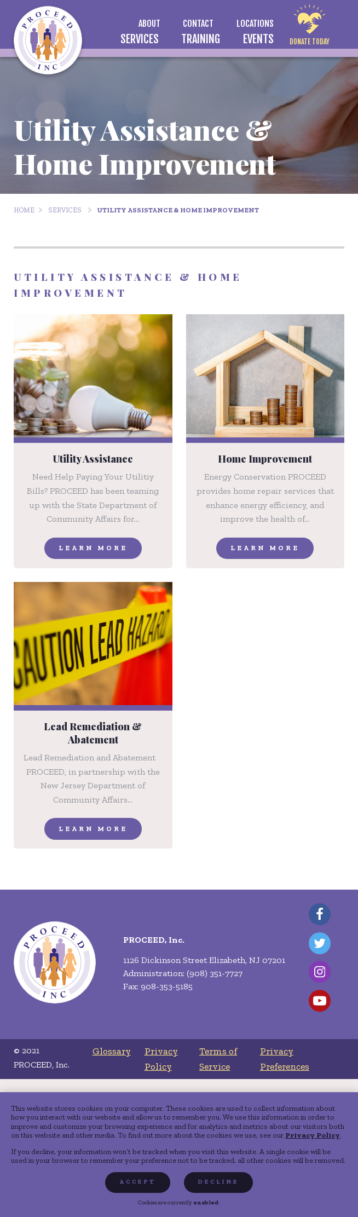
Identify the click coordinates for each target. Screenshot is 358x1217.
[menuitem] (149, 23)
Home (24, 210)
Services (65, 210)
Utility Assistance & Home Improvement (178, 210)
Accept (137, 1181)
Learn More (93, 548)
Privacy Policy (312, 1135)
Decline (218, 1181)
